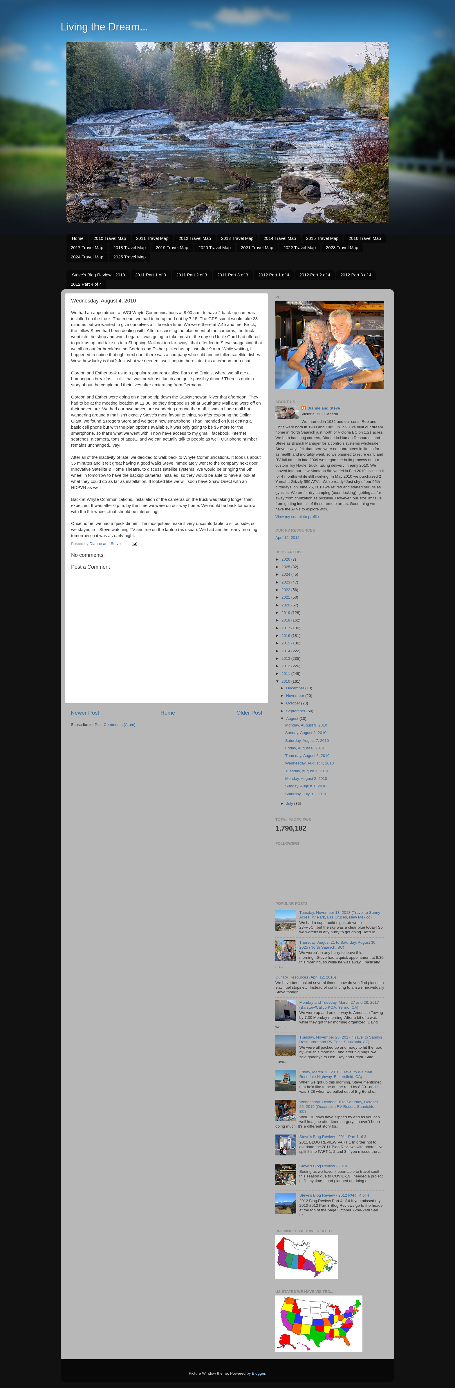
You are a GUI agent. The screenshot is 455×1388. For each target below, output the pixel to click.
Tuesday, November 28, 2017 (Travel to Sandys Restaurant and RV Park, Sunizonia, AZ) (340, 1039)
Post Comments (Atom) (115, 724)
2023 (286, 582)
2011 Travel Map (152, 238)
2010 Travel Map (110, 238)
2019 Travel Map (172, 247)
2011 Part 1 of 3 (150, 274)
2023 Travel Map (342, 247)
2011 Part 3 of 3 (232, 274)
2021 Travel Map (257, 247)
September (296, 711)
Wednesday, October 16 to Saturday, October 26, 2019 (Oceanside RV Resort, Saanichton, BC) (338, 1106)
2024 (286, 574)
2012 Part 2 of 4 (314, 274)
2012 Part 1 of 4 (273, 274)
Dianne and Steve (323, 408)
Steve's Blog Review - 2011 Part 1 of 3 (332, 1137)
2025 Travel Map (129, 256)
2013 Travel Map (237, 238)
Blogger (258, 1373)
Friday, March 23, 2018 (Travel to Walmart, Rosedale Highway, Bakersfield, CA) (336, 1074)
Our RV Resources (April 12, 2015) (305, 977)
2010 (286, 681)
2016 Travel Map (365, 238)
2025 (286, 567)
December (295, 688)
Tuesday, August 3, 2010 (306, 771)
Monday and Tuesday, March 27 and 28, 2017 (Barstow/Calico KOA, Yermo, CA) (339, 1004)
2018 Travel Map (129, 247)
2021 (286, 597)
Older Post (249, 713)
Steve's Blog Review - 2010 (98, 274)
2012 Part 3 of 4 (355, 274)
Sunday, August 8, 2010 (305, 733)
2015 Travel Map (322, 238)
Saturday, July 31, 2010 (305, 794)
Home (78, 238)
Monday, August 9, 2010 (306, 725)
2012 (286, 666)
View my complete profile (297, 516)
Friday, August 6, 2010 (304, 748)
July (290, 803)
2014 (286, 651)
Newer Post (85, 713)
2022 (286, 590)
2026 (286, 559)
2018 (286, 620)
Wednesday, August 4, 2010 (309, 763)
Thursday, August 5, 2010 (307, 755)
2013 (286, 658)
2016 (286, 635)
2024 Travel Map (87, 256)
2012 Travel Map (194, 238)
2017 (286, 628)
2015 (286, 643)
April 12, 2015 (287, 537)
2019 (286, 612)
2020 (286, 605)
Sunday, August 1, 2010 (305, 786)
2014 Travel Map (279, 238)
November (295, 695)
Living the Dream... (104, 27)
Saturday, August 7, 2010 (307, 740)
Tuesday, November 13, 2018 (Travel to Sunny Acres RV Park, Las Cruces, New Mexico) (339, 914)
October (293, 703)
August (292, 718)
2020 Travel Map (214, 247)
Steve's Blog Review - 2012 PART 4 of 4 (334, 1195)
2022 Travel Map (299, 247)
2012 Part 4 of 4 (86, 284)
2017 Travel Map (87, 247)
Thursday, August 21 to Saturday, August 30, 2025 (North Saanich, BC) (337, 944)
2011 (286, 673)
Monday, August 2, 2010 (306, 778)
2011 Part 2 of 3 (191, 274)
